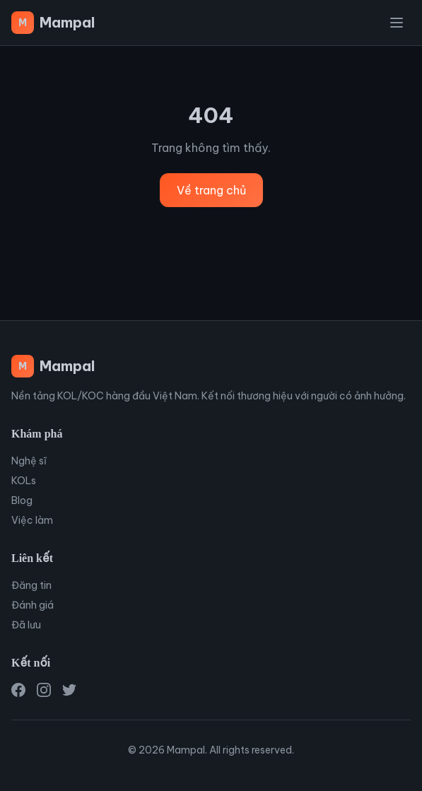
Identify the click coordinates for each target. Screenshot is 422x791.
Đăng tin (31, 585)
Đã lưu (26, 625)
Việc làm (32, 520)
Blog (22, 500)
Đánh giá (32, 605)
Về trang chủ (211, 190)
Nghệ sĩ (29, 461)
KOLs (23, 480)
